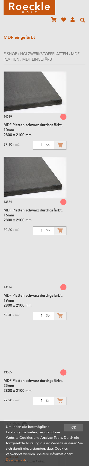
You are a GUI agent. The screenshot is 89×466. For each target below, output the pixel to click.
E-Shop (10, 54)
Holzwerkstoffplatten (44, 54)
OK (73, 427)
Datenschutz (15, 460)
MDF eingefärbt (38, 60)
